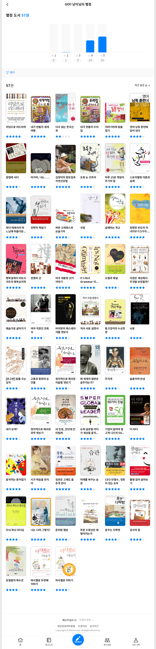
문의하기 (94, 626)
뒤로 (8, 4)
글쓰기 (78, 640)
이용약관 (82, 626)
